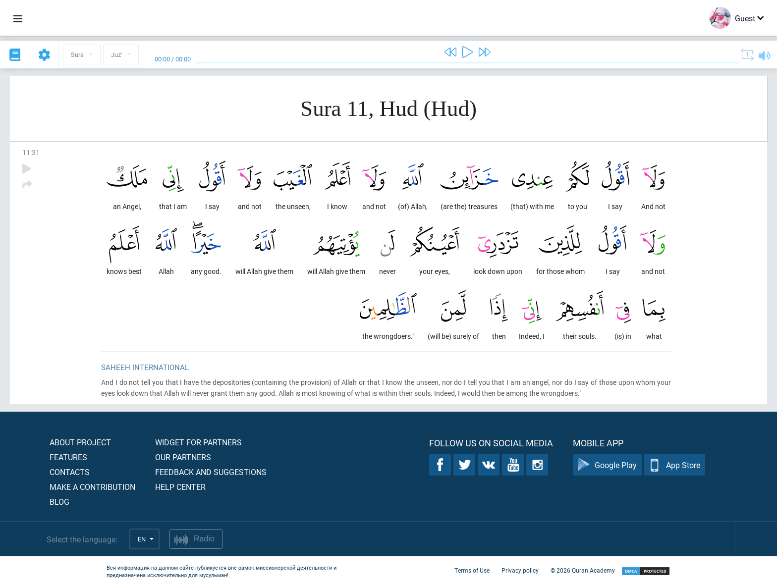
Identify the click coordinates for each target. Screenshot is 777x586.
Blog (59, 501)
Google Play (607, 465)
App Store (674, 465)
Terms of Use (472, 570)
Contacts (70, 472)
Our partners (183, 457)
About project (80, 442)
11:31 (31, 152)
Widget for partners (198, 442)
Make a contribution (92, 486)
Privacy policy (520, 570)
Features (68, 457)
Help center (180, 486)
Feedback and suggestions (211, 472)
